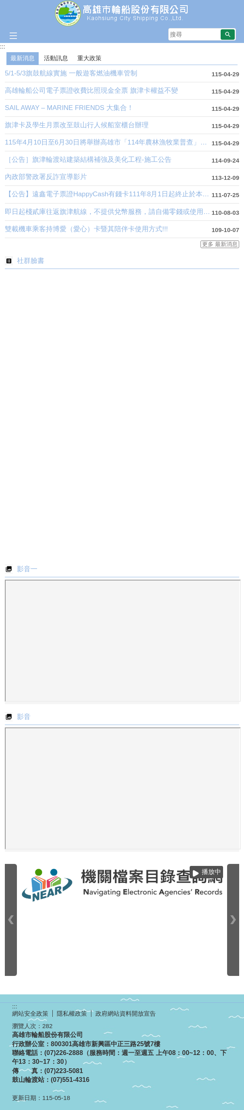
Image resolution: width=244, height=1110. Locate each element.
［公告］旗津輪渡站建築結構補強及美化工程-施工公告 (88, 159)
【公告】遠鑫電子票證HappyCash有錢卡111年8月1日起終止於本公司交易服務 (108, 194)
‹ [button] (11, 920)
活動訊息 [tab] (56, 58)
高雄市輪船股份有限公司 (122, 13)
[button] (228, 34)
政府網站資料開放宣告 (125, 1013)
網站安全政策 (30, 1013)
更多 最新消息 (220, 244)
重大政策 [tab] (89, 58)
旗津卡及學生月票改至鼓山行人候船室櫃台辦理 (77, 125)
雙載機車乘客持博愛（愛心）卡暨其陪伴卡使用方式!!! (86, 229)
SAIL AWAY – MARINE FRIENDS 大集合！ (69, 108)
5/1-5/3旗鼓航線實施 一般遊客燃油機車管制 (71, 73)
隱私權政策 (72, 1013)
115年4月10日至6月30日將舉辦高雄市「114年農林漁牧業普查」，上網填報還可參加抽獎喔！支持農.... (108, 142)
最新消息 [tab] (22, 58)
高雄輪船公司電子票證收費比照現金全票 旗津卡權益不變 (91, 90)
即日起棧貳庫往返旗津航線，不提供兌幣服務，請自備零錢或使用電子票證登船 (108, 212)
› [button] (233, 920)
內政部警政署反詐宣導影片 (46, 177)
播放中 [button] (211, 871)
